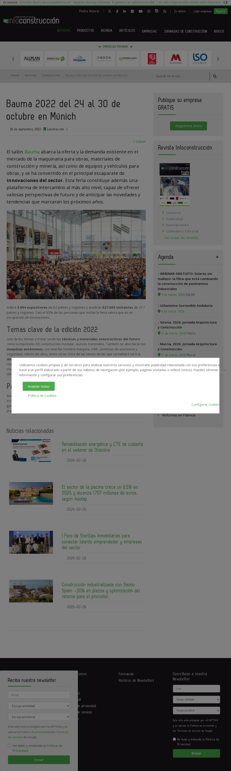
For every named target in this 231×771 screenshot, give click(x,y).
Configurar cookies (206, 404)
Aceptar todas (39, 386)
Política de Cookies (42, 395)
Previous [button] (13, 58)
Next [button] (218, 58)
